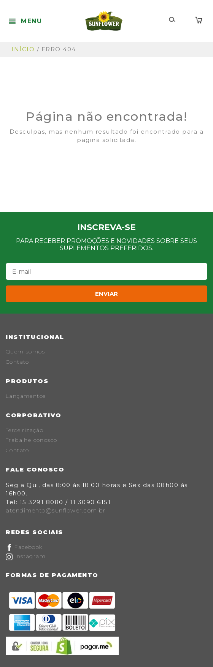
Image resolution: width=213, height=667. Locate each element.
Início (23, 49)
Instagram (26, 556)
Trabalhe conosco (31, 440)
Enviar (106, 293)
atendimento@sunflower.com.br (55, 510)
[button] (25, 21)
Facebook (24, 547)
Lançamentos (26, 396)
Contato (17, 361)
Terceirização (24, 430)
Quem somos (25, 351)
